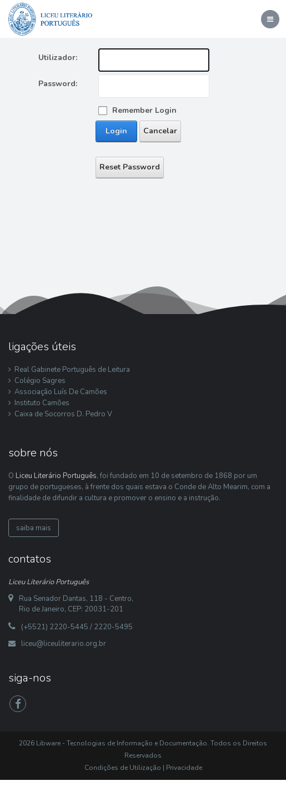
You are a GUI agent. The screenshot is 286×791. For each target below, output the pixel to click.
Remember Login (144, 110)
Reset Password (129, 167)
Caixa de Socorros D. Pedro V (63, 414)
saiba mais (33, 528)
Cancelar (160, 131)
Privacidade (184, 767)
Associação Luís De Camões (60, 392)
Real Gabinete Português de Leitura (72, 370)
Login (116, 131)
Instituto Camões (41, 403)
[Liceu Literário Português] (50, 18)
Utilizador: (57, 57)
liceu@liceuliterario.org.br (63, 644)
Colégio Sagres (40, 381)
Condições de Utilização (122, 767)
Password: (57, 83)
